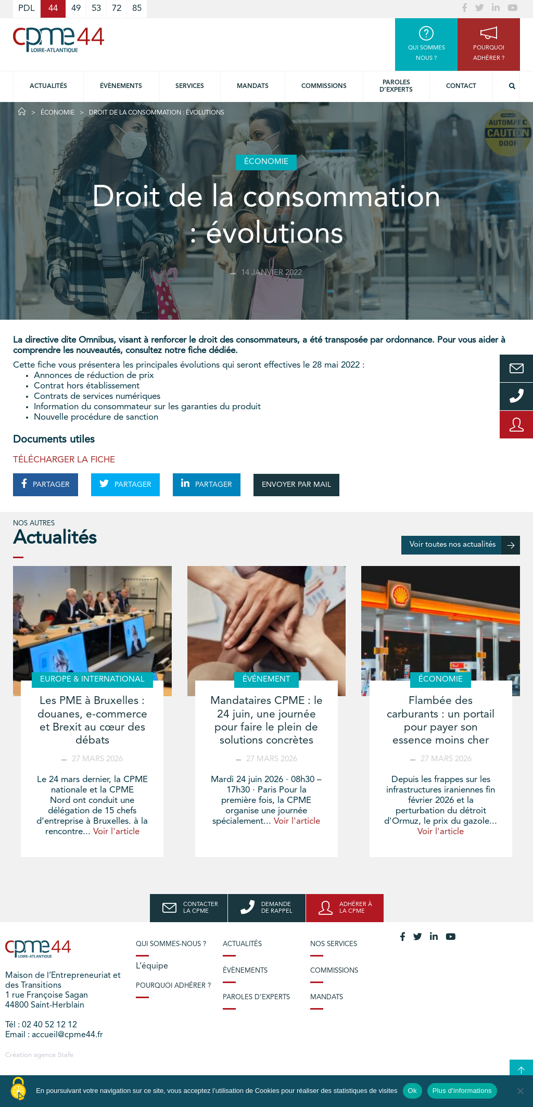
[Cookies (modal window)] (18, 1089)
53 (96, 8)
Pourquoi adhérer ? (173, 986)
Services (189, 86)
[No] (520, 1091)
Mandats (253, 86)
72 (116, 8)
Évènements (121, 86)
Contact (461, 86)
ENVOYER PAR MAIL (296, 484)
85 (137, 8)
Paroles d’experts (396, 86)
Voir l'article (116, 831)
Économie (57, 113)
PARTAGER (45, 483)
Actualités (48, 86)
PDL (26, 8)
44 (53, 8)
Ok (412, 1091)
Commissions (324, 86)
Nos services (333, 944)
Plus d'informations (462, 1091)
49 (76, 8)
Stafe (65, 1055)
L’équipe (152, 966)
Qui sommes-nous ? (171, 944)
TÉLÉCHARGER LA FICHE (64, 460)
